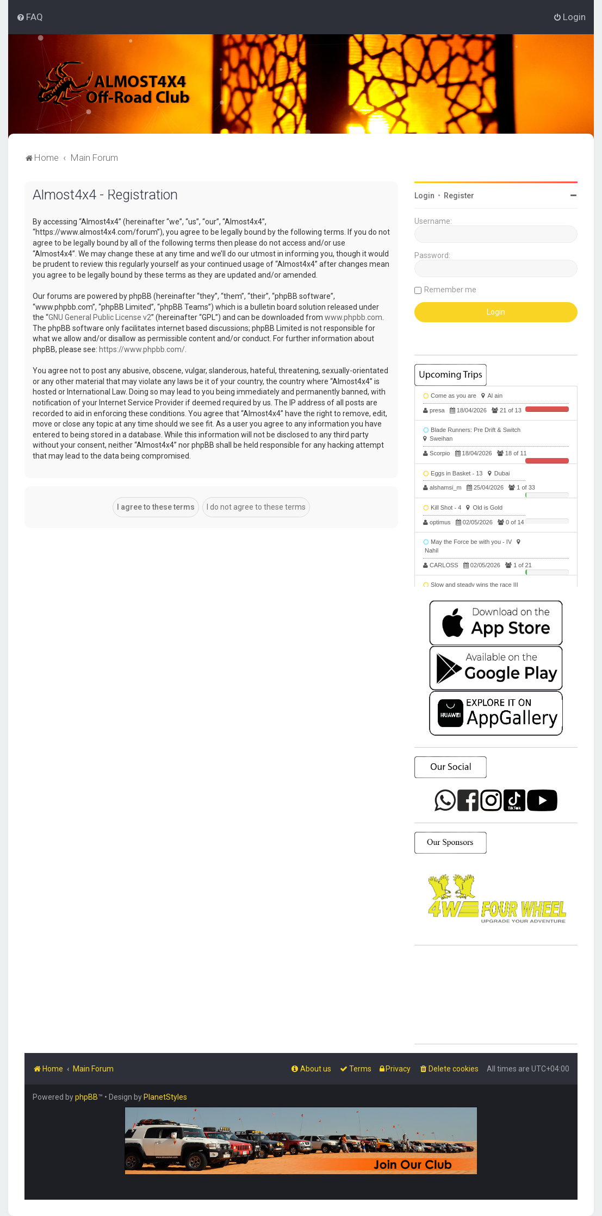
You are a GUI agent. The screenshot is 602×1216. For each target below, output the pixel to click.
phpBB (86, 1097)
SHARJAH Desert (496, 995)
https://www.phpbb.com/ (142, 349)
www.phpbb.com (353, 317)
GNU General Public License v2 (99, 317)
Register (459, 195)
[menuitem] (29, 16)
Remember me (450, 289)
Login (424, 195)
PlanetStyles (165, 1097)
